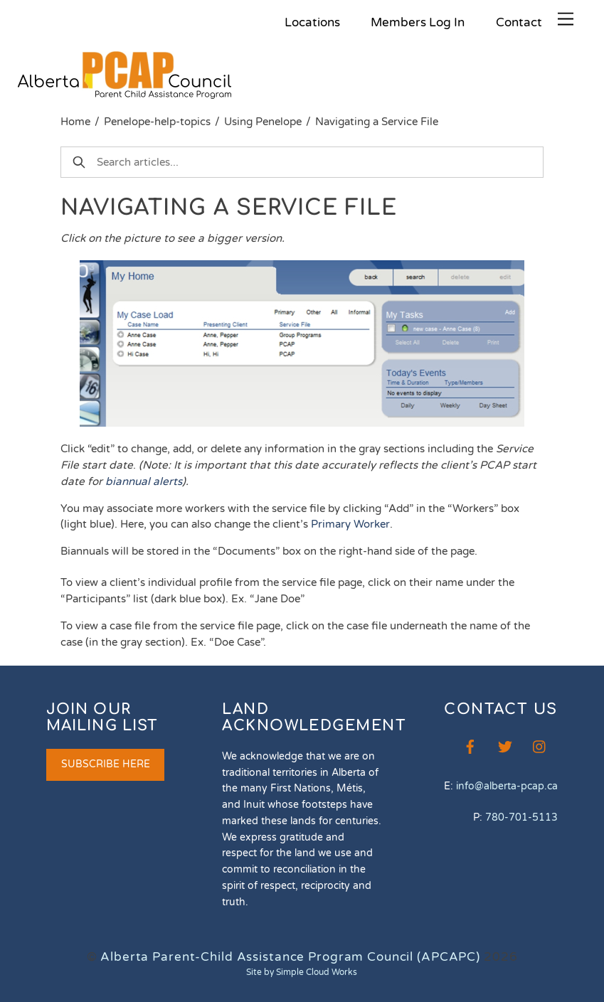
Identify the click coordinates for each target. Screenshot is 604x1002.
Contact (519, 22)
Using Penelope (263, 121)
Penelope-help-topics (157, 121)
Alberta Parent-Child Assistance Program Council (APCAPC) (290, 956)
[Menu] (565, 19)
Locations (312, 22)
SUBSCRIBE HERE (105, 764)
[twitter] (505, 746)
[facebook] (470, 746)
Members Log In (418, 22)
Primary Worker (350, 524)
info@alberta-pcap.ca (507, 786)
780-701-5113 (521, 817)
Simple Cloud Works (316, 972)
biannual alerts (143, 481)
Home (75, 121)
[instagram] (540, 746)
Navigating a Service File (376, 121)
